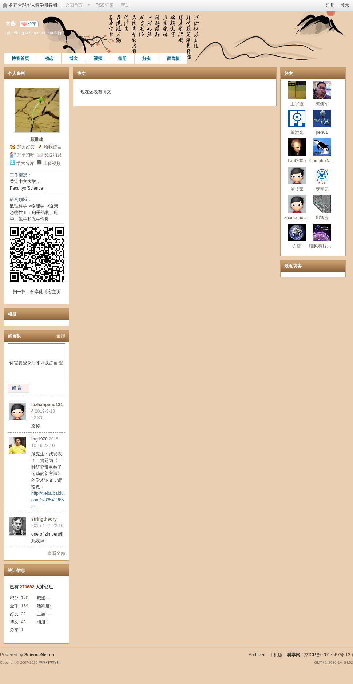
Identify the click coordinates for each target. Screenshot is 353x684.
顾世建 (36, 139)
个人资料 (16, 73)
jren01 (322, 132)
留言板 (173, 58)
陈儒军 (322, 103)
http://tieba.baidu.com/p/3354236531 (48, 500)
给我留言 (53, 146)
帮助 (125, 5)
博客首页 (20, 58)
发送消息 (53, 155)
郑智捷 (322, 217)
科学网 (293, 654)
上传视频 (52, 163)
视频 (98, 58)
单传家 (297, 189)
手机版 (275, 654)
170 (24, 598)
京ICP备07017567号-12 (327, 654)
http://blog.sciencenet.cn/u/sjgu (34, 32)
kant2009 (297, 160)
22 (23, 614)
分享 (32, 24)
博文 (73, 58)
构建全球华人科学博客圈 (33, 5)
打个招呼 (26, 155)
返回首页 (74, 5)
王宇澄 (297, 103)
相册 (122, 58)
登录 (345, 5)
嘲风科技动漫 (322, 246)
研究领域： (21, 199)
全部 (60, 335)
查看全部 (56, 553)
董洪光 (297, 132)
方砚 (297, 246)
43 (23, 622)
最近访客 (293, 265)
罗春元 (322, 189)
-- (49, 598)
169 (24, 606)
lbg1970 (39, 439)
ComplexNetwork (325, 160)
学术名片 (25, 163)
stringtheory (44, 519)
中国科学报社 (49, 662)
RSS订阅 (105, 5)
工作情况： (21, 175)
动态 (49, 58)
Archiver (257, 654)
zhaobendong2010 (302, 217)
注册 (330, 5)
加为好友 (26, 146)
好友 (146, 58)
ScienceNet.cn (39, 654)
